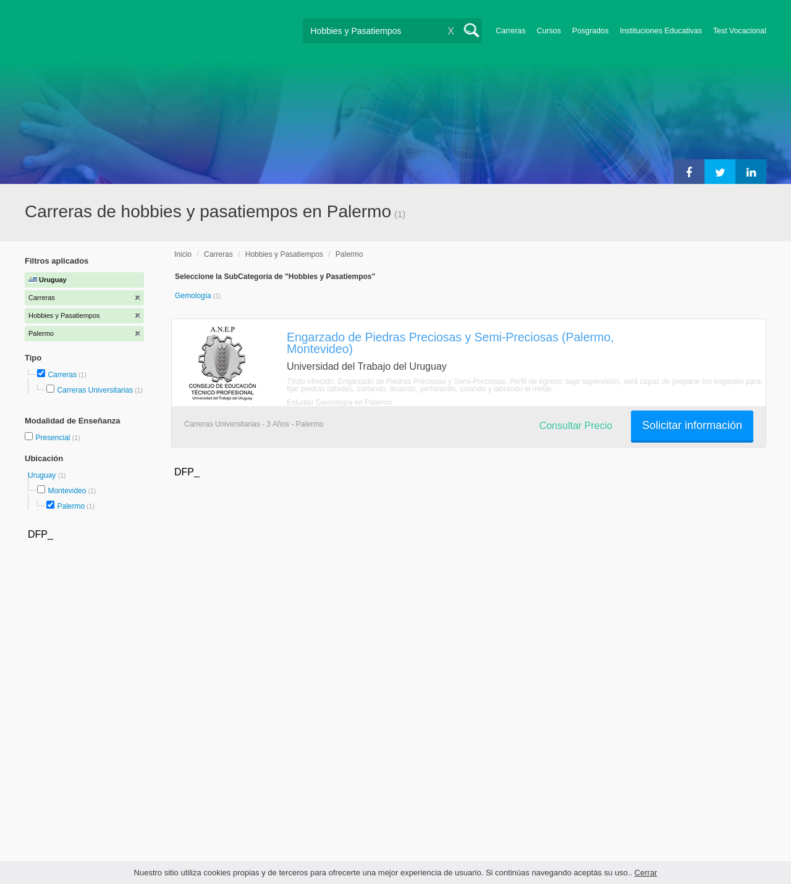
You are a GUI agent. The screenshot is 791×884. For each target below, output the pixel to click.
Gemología (194, 295)
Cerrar (646, 872)
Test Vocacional (739, 31)
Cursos (548, 31)
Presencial (53, 437)
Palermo (71, 506)
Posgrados (590, 31)
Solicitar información (692, 425)
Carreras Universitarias (95, 390)
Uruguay (43, 475)
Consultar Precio (575, 425)
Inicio (183, 254)
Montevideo (67, 490)
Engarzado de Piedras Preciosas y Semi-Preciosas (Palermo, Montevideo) (450, 343)
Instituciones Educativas (661, 31)
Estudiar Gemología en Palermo (339, 402)
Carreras (510, 31)
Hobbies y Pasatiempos (284, 254)
